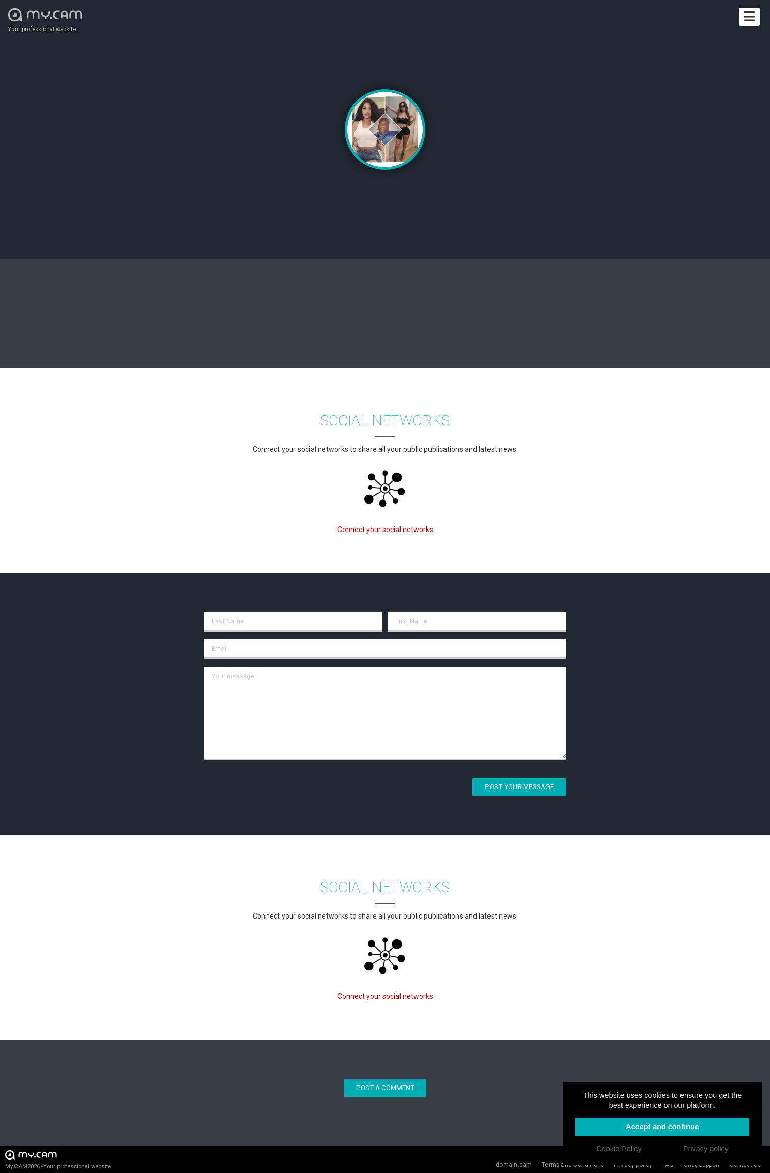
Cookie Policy (618, 1149)
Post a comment (385, 1088)
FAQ (668, 1164)
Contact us (745, 1164)
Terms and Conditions (573, 1164)
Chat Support (702, 1164)
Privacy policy (633, 1164)
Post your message (519, 787)
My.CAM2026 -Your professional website (58, 1159)
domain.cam (514, 1164)
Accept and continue (662, 1127)
